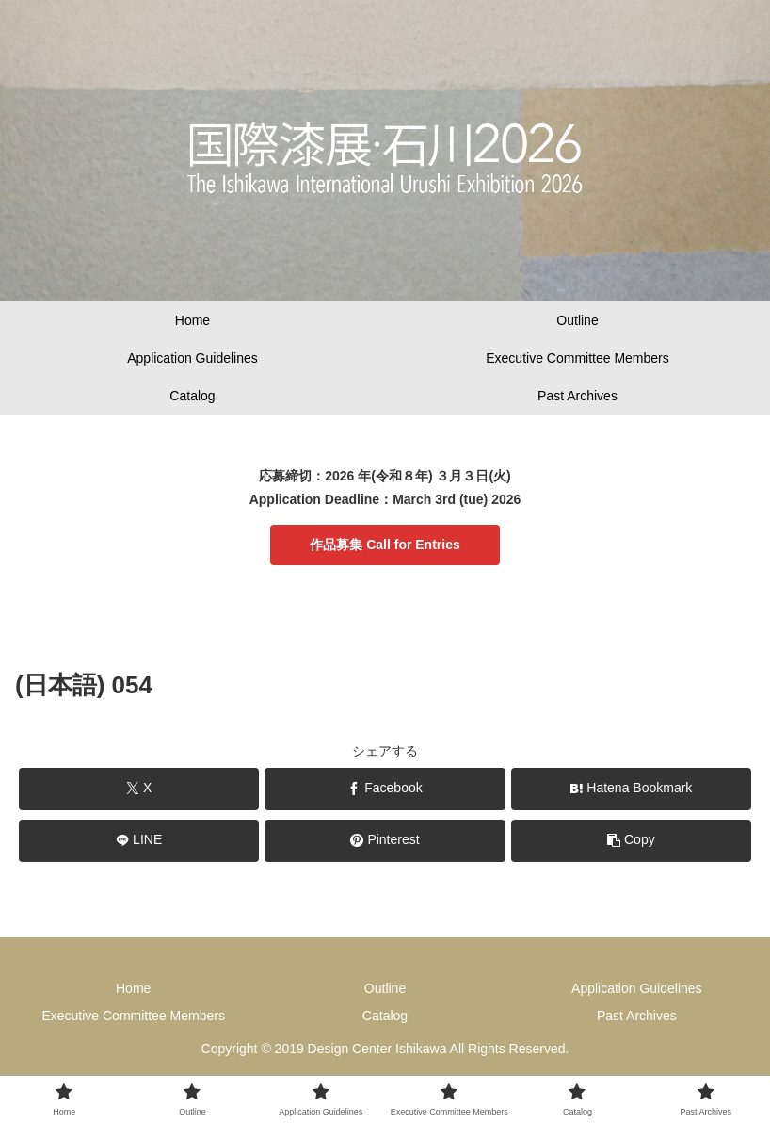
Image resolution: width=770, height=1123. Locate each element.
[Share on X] (139, 789)
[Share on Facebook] (385, 789)
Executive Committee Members (133, 1015)
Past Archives (637, 1015)
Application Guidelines (636, 988)
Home (133, 988)
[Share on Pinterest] (385, 841)
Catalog (385, 1015)
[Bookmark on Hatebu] (631, 789)
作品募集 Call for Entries (384, 544)
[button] (631, 841)
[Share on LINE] (139, 841)
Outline (385, 988)
